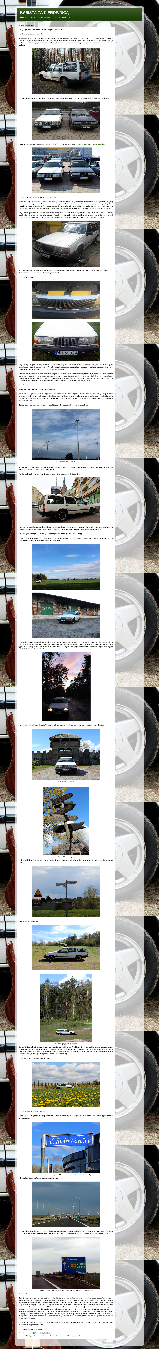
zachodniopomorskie (84, 1336)
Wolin (69, 1336)
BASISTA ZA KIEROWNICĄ (44, 12)
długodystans (32, 1336)
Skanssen (46, 1336)
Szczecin (59, 1336)
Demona (56, 529)
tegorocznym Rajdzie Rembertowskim (91, 144)
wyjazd (74, 1336)
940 (26, 1336)
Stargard (53, 1336)
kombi (40, 1336)
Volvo (65, 1336)
